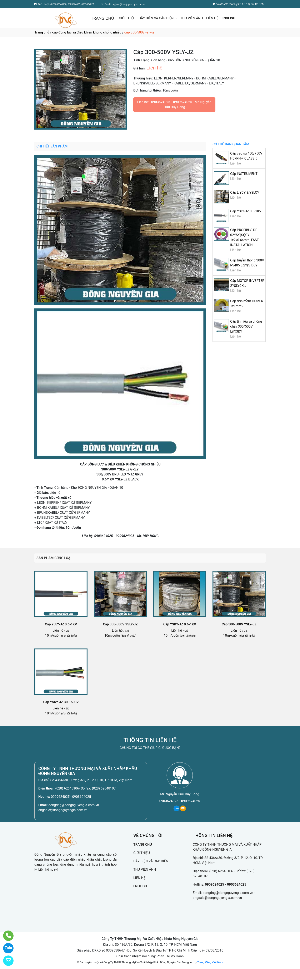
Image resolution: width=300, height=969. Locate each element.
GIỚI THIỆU (127, 18)
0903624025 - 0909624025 (171, 102)
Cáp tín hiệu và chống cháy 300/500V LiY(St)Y (246, 326)
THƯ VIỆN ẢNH (191, 18)
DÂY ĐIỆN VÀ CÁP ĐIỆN (157, 18)
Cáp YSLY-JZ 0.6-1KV (245, 211)
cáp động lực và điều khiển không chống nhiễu (86, 32)
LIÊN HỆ (212, 18)
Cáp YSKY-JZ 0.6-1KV (179, 624)
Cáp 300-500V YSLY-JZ (120, 624)
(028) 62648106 (67, 788)
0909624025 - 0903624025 (71, 797)
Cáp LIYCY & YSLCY (244, 192)
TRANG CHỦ (102, 18)
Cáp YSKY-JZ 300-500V (61, 702)
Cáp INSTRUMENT (244, 174)
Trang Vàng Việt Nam (210, 962)
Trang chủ (41, 32)
